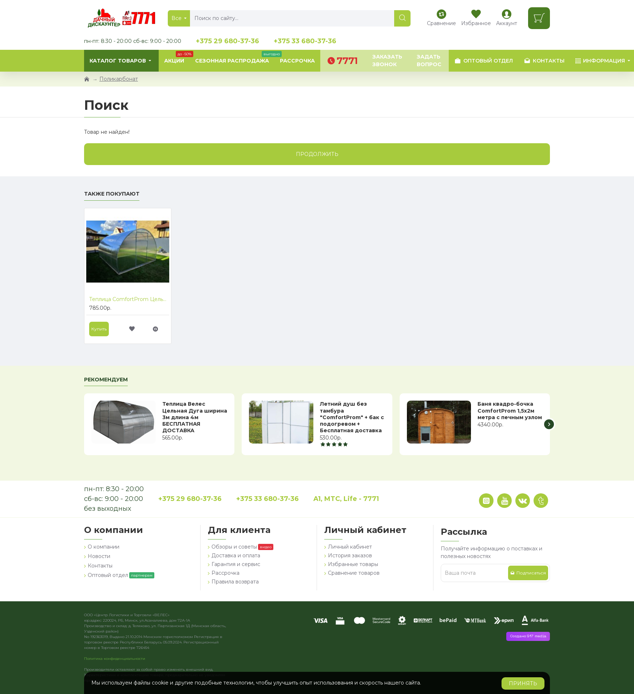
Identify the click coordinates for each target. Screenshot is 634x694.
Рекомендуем (106, 380)
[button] (549, 424)
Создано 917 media (528, 636)
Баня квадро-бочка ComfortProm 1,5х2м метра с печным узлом (510, 410)
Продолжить (317, 154)
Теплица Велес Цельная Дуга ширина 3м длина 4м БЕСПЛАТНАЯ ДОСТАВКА (194, 417)
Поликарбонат (118, 79)
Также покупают (111, 194)
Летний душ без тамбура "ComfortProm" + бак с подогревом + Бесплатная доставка (352, 417)
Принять (523, 683)
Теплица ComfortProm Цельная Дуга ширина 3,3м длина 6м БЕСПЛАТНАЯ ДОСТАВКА (129, 299)
